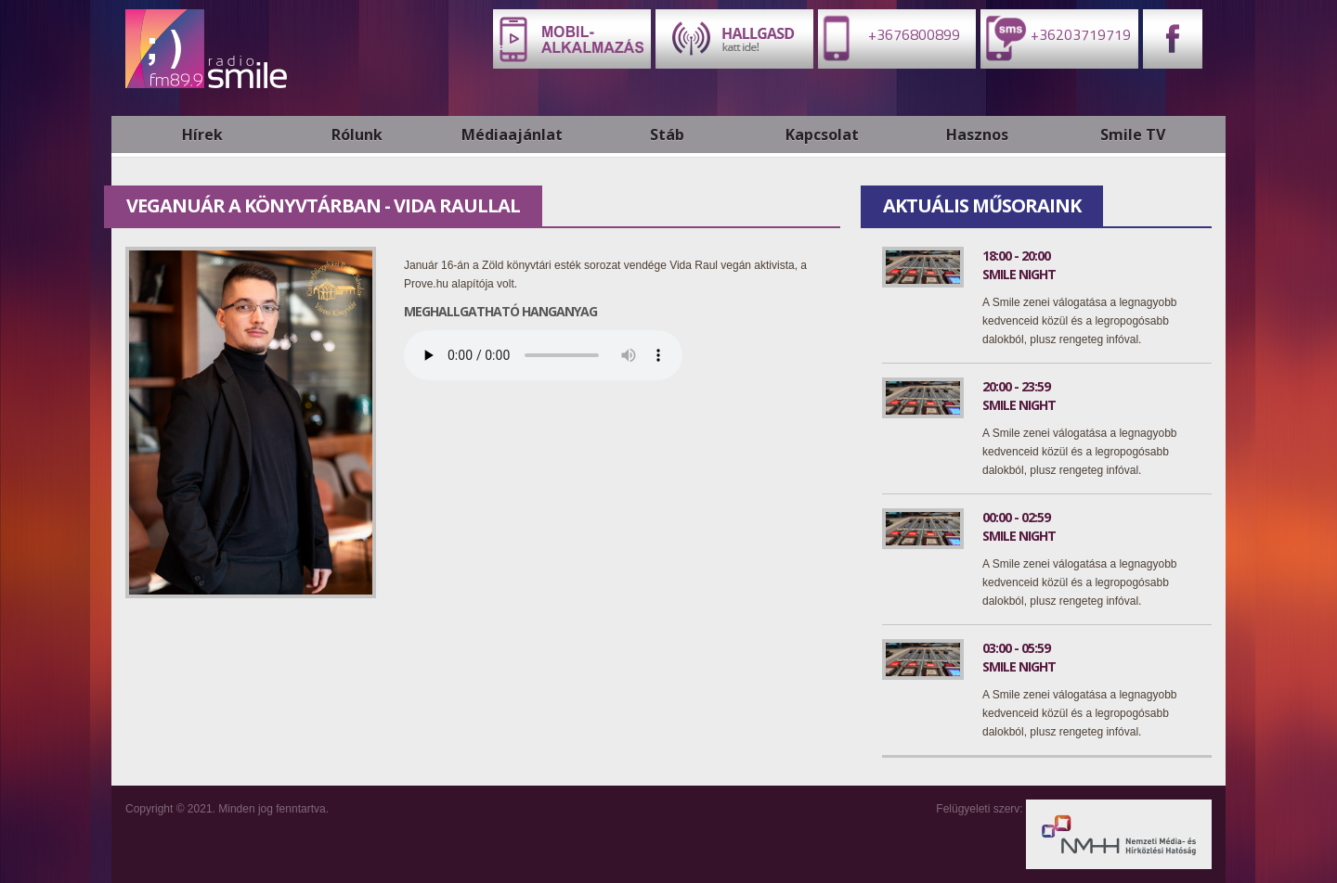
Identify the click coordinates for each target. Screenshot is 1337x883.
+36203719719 (1055, 37)
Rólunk (357, 134)
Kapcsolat (822, 134)
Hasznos (977, 134)
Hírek (202, 134)
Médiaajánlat (512, 134)
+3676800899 (889, 37)
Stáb (667, 134)
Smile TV (1132, 134)
